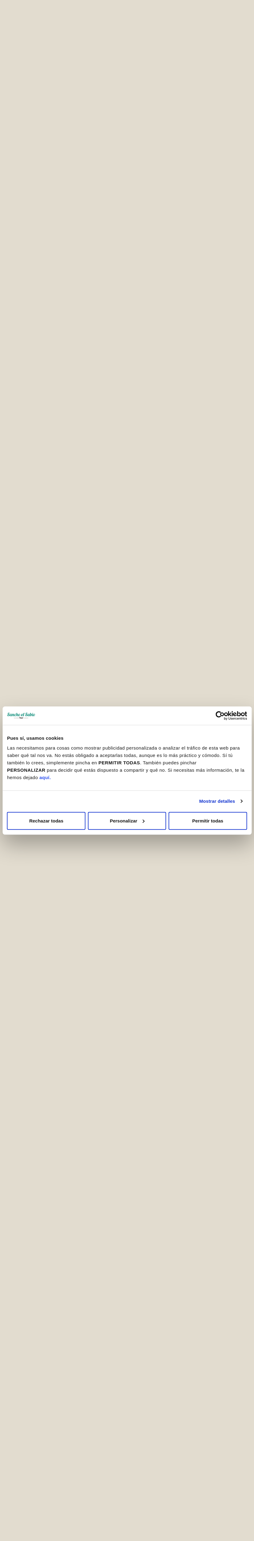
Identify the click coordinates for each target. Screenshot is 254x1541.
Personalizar (127, 820)
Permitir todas (207, 820)
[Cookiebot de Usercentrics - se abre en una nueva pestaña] (220, 715)
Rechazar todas (46, 820)
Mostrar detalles (217, 801)
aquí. (45, 777)
